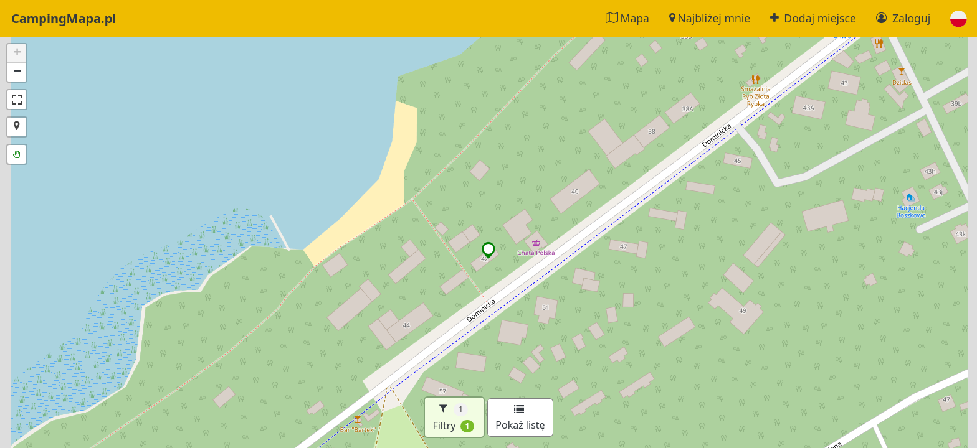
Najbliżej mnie (709, 18)
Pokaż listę (520, 418)
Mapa (627, 18)
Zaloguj (903, 18)
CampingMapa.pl (63, 18)
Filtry (453, 417)
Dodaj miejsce (813, 18)
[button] (958, 18)
